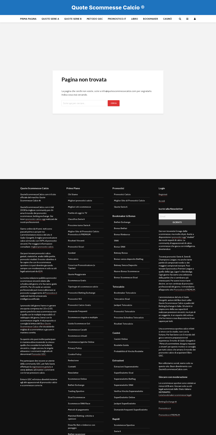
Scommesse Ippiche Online (81, 342)
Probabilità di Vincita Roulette (128, 351)
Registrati (163, 194)
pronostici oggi (179, 237)
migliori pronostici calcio (42, 246)
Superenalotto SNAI (123, 385)
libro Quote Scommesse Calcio (35, 325)
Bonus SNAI (119, 246)
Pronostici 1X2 (75, 299)
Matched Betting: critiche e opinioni (81, 417)
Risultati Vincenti (76, 240)
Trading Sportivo (76, 391)
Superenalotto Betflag (125, 379)
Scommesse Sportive (124, 425)
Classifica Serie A (76, 219)
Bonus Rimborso (122, 234)
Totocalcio (73, 259)
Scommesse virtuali (77, 335)
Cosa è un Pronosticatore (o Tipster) (81, 267)
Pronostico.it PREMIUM (184, 289)
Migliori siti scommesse (79, 207)
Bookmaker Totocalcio (125, 292)
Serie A (117, 431)
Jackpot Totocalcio (123, 305)
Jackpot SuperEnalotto (125, 403)
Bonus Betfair (120, 228)
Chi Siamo (73, 194)
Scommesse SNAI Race (79, 403)
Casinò (167, 18)
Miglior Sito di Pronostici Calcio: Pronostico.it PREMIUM (83, 233)
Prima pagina (28, 18)
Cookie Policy (74, 354)
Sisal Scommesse (76, 397)
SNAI (116, 240)
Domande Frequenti (77, 311)
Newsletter (73, 372)
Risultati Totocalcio (123, 323)
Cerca (114, 103)
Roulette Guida (121, 345)
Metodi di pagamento (78, 409)
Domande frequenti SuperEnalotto (131, 409)
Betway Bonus (121, 253)
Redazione (73, 360)
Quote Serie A (50, 18)
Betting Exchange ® (168, 401)
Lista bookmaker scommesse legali (175, 395)
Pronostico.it (117, 18)
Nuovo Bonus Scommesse (126, 271)
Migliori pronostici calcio (80, 200)
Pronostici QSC (39, 354)
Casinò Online (121, 339)
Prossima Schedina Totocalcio (129, 317)
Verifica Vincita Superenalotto (128, 391)
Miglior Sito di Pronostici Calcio (129, 200)
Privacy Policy (75, 348)
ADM (40, 271)
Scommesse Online (77, 379)
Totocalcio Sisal (122, 299)
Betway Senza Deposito (125, 265)
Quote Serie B (73, 18)
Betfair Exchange (76, 385)
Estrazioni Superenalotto (126, 366)
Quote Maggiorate (77, 274)
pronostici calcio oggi (35, 219)
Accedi (162, 201)
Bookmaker (150, 18)
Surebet (72, 253)
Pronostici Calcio (122, 194)
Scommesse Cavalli (77, 329)
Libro (134, 18)
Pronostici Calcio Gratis (79, 305)
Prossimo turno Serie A (79, 225)
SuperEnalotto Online (124, 397)
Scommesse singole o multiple (83, 317)
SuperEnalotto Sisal (123, 372)
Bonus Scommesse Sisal (126, 277)
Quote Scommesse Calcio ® (108, 7)
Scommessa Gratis (77, 280)
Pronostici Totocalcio (124, 311)
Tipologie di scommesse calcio (83, 286)
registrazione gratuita (41, 366)
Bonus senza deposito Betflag (128, 259)
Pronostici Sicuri (76, 246)
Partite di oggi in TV (77, 213)
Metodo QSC (95, 18)
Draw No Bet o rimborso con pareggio (81, 426)
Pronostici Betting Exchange (81, 292)
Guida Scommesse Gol (79, 323)
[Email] (177, 216)
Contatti (72, 366)
